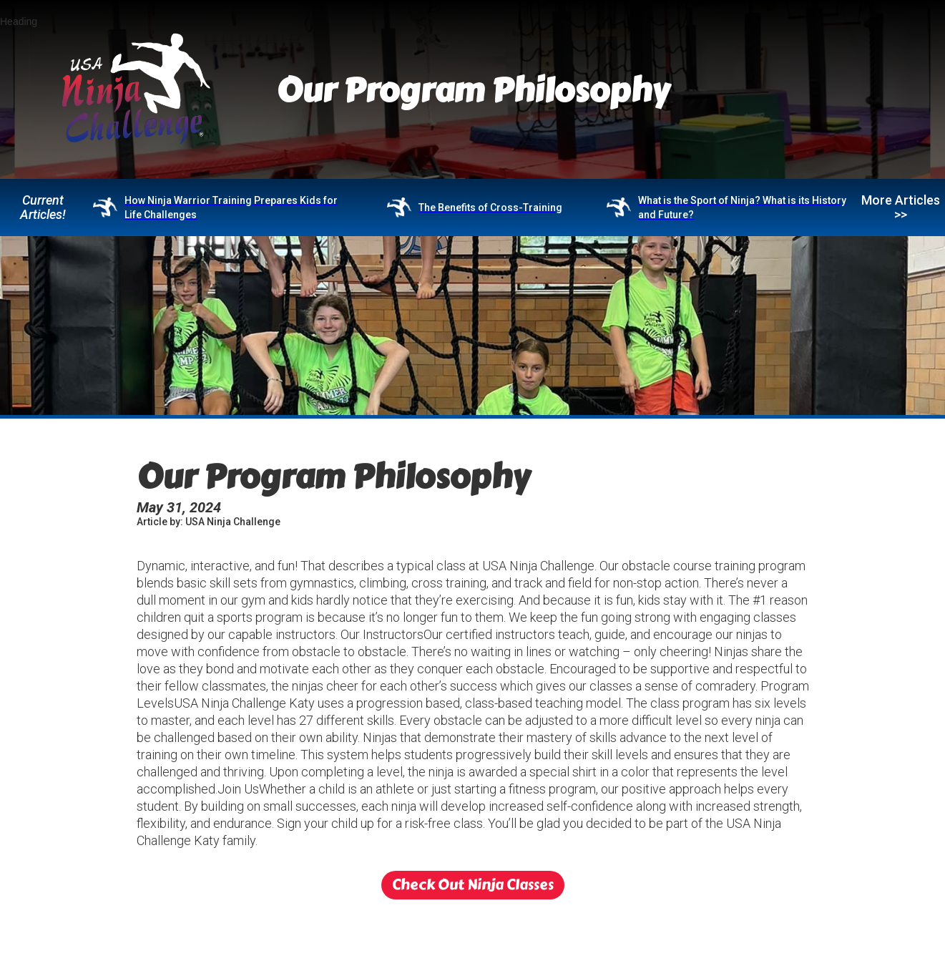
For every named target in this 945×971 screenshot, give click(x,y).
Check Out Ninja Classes (473, 885)
